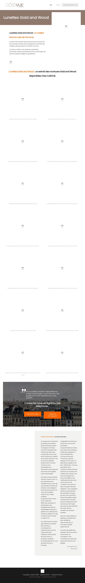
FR (57, 5)
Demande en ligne (33, 414)
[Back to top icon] (42, 571)
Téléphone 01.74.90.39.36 (52, 415)
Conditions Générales (49, 577)
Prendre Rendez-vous (70, 5)
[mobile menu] (50, 5)
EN (59, 5)
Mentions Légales (34, 577)
